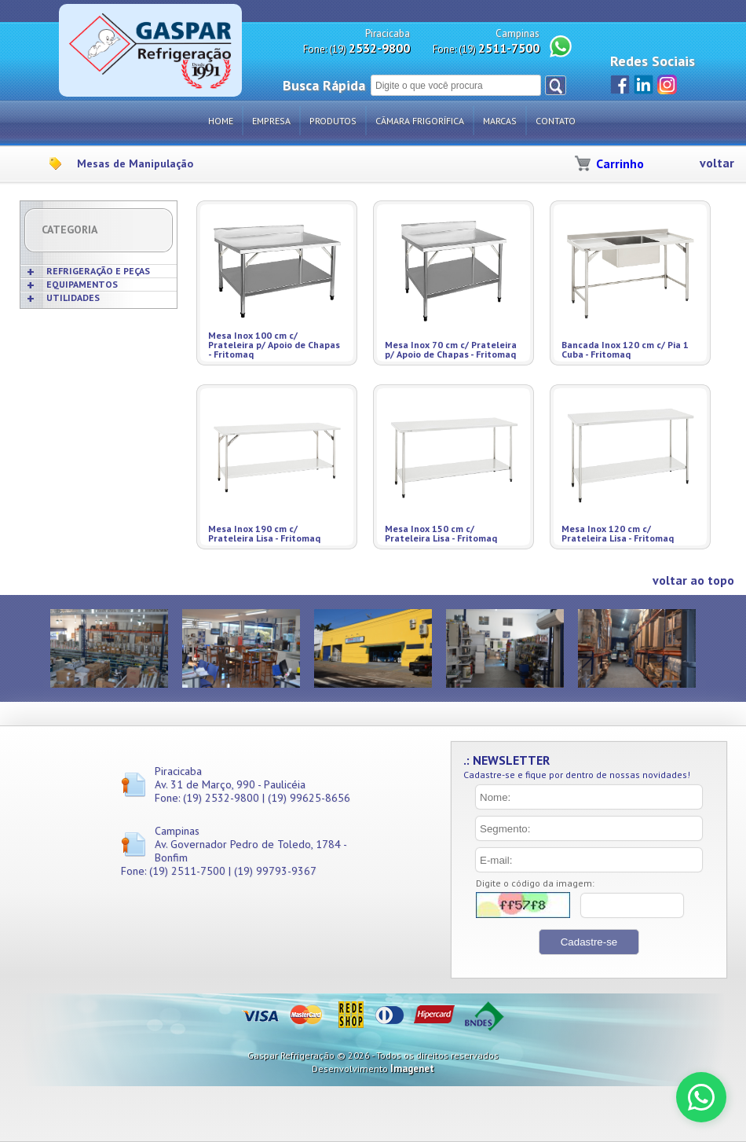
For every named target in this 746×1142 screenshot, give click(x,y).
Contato (556, 121)
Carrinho (620, 163)
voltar (717, 163)
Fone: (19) (356, 48)
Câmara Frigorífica (419, 121)
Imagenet (412, 1068)
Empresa (271, 121)
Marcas (500, 121)
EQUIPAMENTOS (82, 284)
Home (220, 121)
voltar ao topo (693, 580)
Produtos (333, 121)
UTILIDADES (73, 297)
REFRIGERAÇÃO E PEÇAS (98, 271)
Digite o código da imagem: (535, 883)
